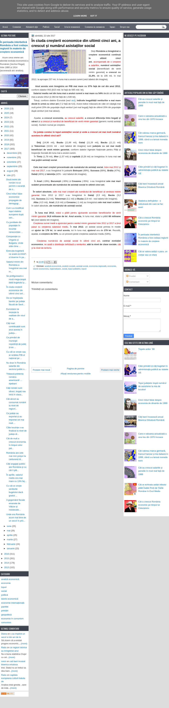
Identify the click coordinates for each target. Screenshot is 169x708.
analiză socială (68, 266)
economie (111, 266)
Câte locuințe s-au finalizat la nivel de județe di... (16, 430)
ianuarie (11, 548)
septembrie (12, 166)
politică (4, 595)
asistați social (82, 266)
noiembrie (12, 157)
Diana (4, 633)
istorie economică (41, 269)
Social (56, 27)
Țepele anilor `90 (146, 349)
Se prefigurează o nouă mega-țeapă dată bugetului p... (16, 279)
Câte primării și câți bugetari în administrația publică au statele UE (153, 170)
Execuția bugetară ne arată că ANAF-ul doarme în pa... (16, 254)
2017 (7, 148)
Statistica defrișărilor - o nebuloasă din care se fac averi (150, 204)
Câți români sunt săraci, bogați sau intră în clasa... (16, 391)
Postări (131, 276)
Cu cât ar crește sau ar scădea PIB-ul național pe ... (16, 355)
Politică (46, 27)
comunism (6, 622)
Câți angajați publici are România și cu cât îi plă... (16, 467)
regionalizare (55, 269)
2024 (7, 117)
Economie (17, 27)
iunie (9, 526)
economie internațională (12, 603)
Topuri (112, 27)
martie (10, 539)
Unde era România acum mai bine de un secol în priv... (16, 517)
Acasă (5, 27)
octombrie (12, 162)
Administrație (32, 27)
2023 (7, 122)
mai (9, 530)
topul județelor (74, 269)
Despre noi (124, 27)
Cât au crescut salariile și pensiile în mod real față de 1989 (151, 102)
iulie (9, 175)
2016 (7, 554)
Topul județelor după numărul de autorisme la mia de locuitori (152, 386)
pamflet (4, 606)
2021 (7, 131)
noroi (3, 661)
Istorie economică (72, 27)
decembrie (12, 153)
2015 (7, 558)
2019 (7, 140)
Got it (93, 16)
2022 (7, 126)
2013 (7, 567)
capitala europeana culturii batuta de (13, 678)
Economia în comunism (95, 27)
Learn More (80, 16)
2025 (7, 113)
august (10, 171)
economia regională (97, 266)
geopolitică (6, 614)
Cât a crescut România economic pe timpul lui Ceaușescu (149, 221)
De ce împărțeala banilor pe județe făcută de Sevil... (15, 301)
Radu (3, 647)
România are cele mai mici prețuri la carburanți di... (16, 456)
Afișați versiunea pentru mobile (76, 373)
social (64, 269)
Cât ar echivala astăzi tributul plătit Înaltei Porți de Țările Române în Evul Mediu (152, 487)
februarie (11, 544)
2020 (7, 135)
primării (4, 610)
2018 (7, 144)
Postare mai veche (110, 370)
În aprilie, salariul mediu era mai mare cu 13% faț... (16, 478)
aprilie (10, 535)
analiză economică (53, 266)
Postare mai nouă (41, 370)
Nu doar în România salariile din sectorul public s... (16, 366)
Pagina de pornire (75, 368)
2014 (7, 563)
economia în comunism (12, 618)
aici (73, 100)
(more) (24, 643)
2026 (7, 108)
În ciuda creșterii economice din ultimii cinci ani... (15, 290)
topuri (84, 269)
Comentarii (132, 282)
